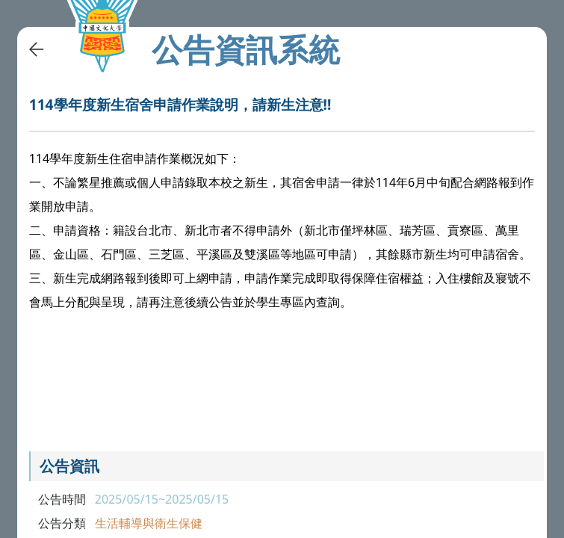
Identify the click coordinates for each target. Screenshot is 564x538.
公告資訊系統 (246, 49)
